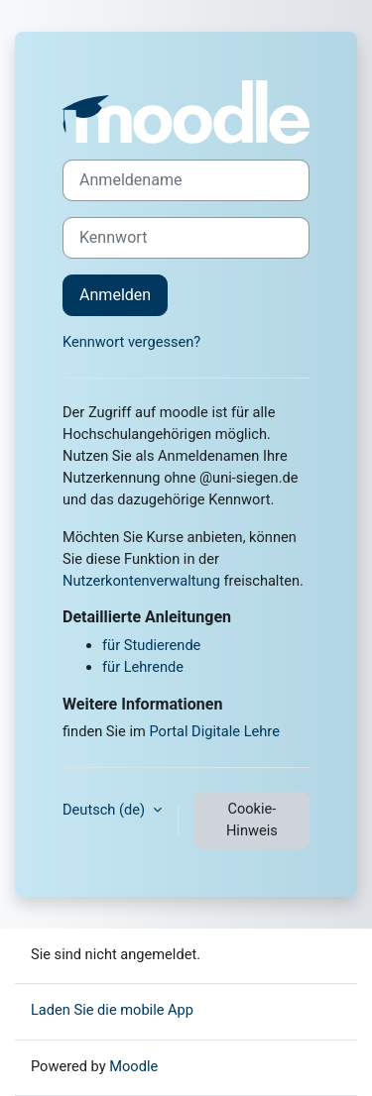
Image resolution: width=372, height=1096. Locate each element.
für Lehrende (143, 667)
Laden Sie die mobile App (112, 1010)
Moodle (133, 1066)
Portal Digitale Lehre (214, 731)
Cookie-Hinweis (252, 819)
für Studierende (151, 645)
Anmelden (115, 294)
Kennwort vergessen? (131, 342)
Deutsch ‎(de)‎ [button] (105, 810)
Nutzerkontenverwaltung (141, 581)
